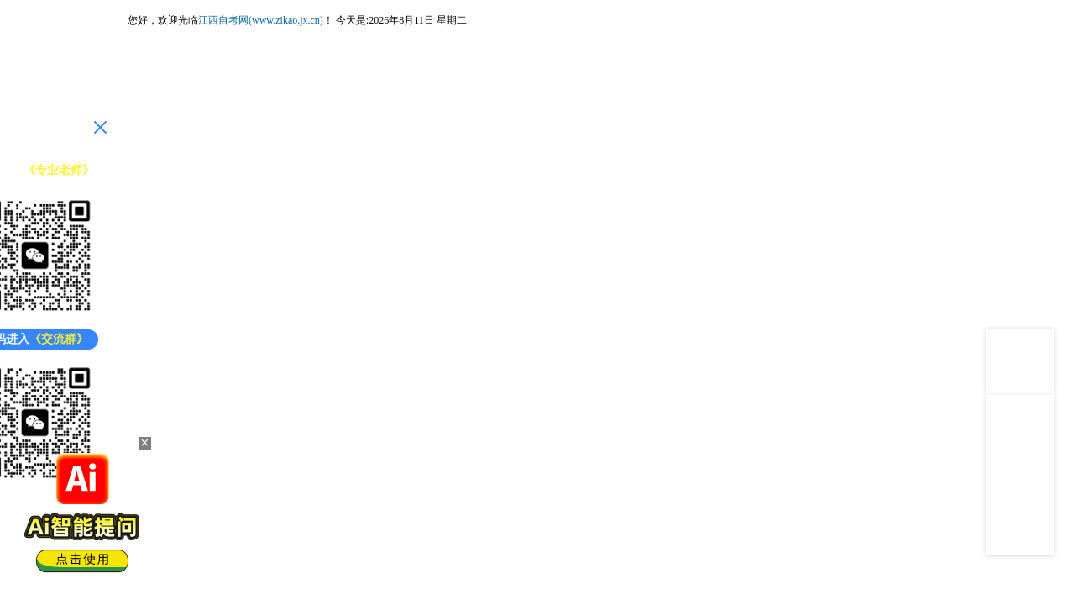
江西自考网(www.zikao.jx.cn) (260, 20)
